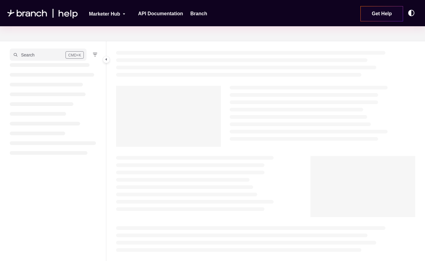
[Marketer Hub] (103, 13)
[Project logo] (42, 13)
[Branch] (198, 13)
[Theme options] (413, 13)
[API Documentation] (160, 13)
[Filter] (95, 54)
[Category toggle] (106, 59)
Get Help (382, 13)
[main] (265, 151)
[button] (48, 55)
